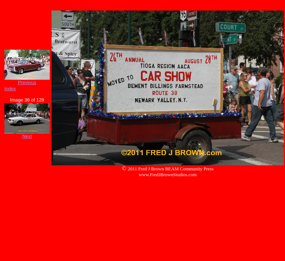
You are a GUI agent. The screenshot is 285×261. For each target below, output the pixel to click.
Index (10, 88)
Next (27, 136)
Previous (27, 82)
